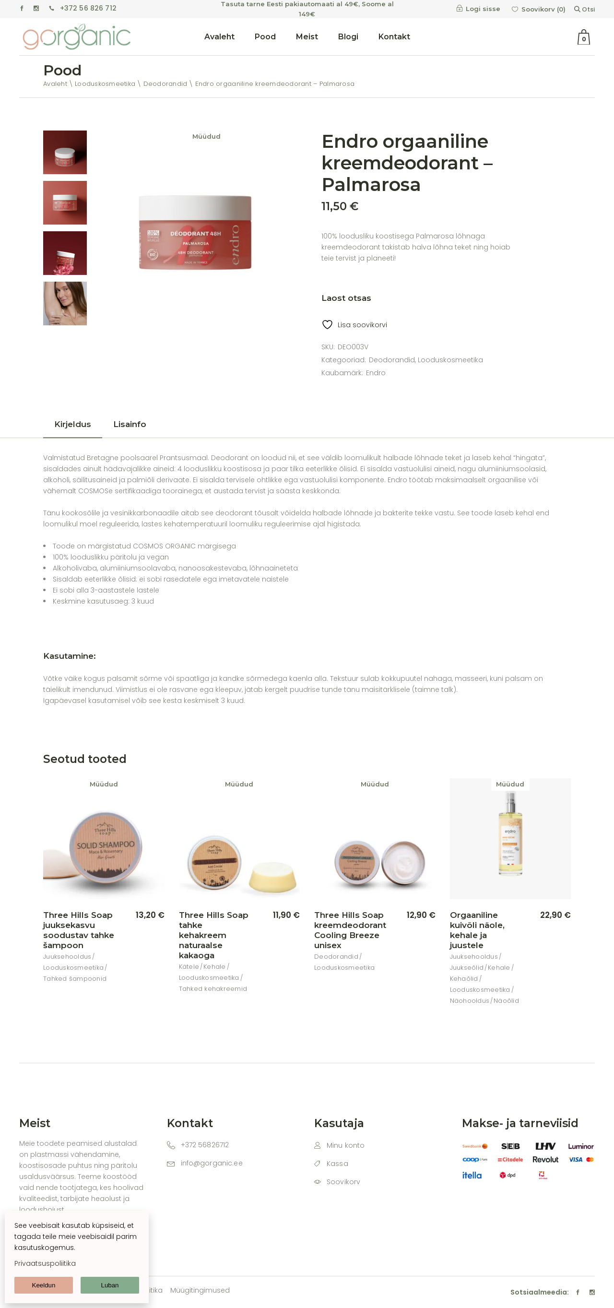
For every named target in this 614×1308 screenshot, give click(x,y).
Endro (376, 373)
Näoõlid (506, 1000)
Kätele (189, 966)
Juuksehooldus (67, 956)
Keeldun (44, 1285)
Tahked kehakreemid (213, 988)
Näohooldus (470, 1000)
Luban (109, 1285)
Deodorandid (392, 360)
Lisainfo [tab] (129, 424)
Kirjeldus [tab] (72, 424)
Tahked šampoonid (74, 978)
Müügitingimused (200, 1290)
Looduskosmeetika (450, 360)
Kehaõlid (464, 978)
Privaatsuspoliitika (45, 1263)
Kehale (214, 966)
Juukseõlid (467, 967)
